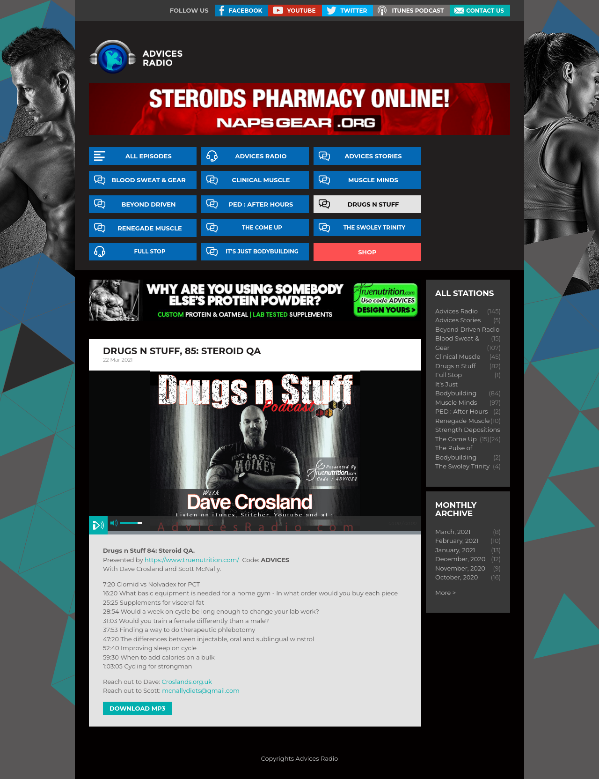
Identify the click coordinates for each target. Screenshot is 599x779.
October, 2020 (456, 577)
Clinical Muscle (261, 180)
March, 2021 (452, 531)
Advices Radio (261, 156)
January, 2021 (455, 550)
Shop (367, 252)
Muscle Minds (373, 180)
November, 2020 (460, 568)
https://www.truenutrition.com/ (192, 560)
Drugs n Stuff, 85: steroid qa (182, 350)
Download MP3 (137, 708)
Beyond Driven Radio (467, 329)
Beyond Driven (149, 204)
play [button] (98, 525)
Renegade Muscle (149, 228)
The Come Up (262, 227)
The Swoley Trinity (374, 227)
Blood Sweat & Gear (148, 180)
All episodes (148, 156)
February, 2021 (456, 540)
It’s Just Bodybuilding (262, 251)
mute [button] (114, 523)
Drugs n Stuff (373, 204)
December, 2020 (460, 559)
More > (445, 592)
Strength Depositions (467, 429)
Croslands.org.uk (186, 681)
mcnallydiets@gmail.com (201, 690)
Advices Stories (373, 156)
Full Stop (150, 251)
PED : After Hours (261, 204)
